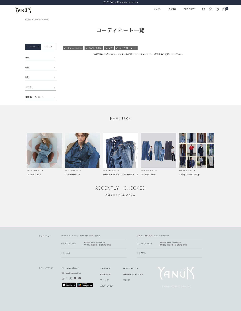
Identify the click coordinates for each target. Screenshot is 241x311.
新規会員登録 (105, 274)
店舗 (27, 68)
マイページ (104, 280)
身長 (27, 58)
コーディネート (33, 47)
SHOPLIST (189, 9)
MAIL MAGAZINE (73, 273)
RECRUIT (126, 280)
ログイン (157, 9)
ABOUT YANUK (106, 286)
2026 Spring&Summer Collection (120, 2)
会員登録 (172, 9)
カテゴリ (29, 87)
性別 (27, 77)
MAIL (68, 253)
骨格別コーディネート (34, 97)
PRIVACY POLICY (130, 269)
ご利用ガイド (105, 269)
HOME (28, 20)
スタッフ (48, 47)
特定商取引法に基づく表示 (133, 274)
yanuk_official (71, 268)
